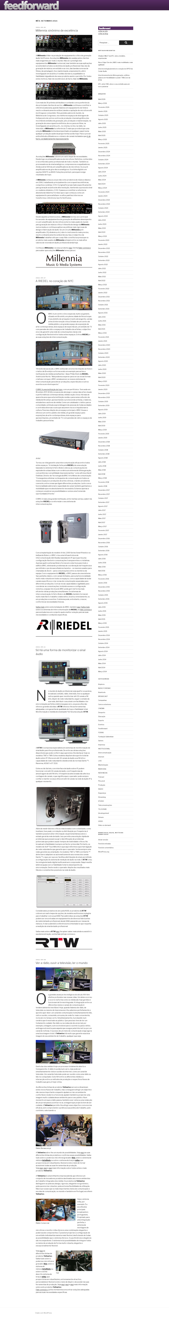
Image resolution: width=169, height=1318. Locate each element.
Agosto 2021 (102, 313)
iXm (73, 1158)
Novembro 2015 (104, 591)
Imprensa (101, 745)
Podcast (101, 777)
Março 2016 (102, 575)
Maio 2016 (102, 567)
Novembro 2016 (104, 542)
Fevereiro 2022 (103, 289)
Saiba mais (40, 607)
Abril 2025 (101, 135)
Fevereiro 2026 (103, 107)
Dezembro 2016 (104, 538)
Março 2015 (102, 623)
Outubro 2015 (103, 595)
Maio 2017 (102, 518)
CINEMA (101, 708)
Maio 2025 (102, 131)
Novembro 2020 (104, 349)
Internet (101, 757)
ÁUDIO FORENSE (104, 688)
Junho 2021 (102, 321)
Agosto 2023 (103, 216)
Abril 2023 (101, 232)
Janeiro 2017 (102, 534)
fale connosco (86, 610)
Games (100, 741)
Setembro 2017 (103, 502)
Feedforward (102, 728)
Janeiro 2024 (102, 196)
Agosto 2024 (103, 168)
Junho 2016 (102, 563)
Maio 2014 (102, 663)
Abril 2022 (101, 280)
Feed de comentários (106, 848)
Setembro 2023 (104, 212)
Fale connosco (42, 1290)
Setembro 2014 (103, 647)
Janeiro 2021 (102, 341)
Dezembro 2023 (104, 200)
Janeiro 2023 (102, 244)
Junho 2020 (102, 369)
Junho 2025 (102, 127)
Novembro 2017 (104, 494)
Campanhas (102, 700)
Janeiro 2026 (102, 111)
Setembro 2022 (104, 260)
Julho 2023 (102, 220)
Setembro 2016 (103, 550)
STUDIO (101, 801)
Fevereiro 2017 (103, 530)
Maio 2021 (102, 325)
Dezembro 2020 (104, 345)
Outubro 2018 (103, 450)
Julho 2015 (102, 607)
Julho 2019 (102, 413)
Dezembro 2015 (104, 587)
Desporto (101, 712)
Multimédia (102, 769)
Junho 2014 (102, 659)
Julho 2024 (102, 172)
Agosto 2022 (103, 264)
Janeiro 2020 (102, 389)
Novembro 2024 (104, 156)
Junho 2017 (102, 514)
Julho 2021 (102, 317)
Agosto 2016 (103, 555)
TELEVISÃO (102, 809)
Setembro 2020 (104, 357)
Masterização (103, 765)
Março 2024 (102, 188)
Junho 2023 (102, 224)
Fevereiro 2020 (103, 385)
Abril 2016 (101, 571)
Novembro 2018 (104, 446)
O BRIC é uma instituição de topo (49, 389)
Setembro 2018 (103, 454)
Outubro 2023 (103, 208)
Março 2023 (102, 236)
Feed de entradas (104, 844)
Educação (101, 716)
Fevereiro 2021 (103, 337)
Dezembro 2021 (104, 297)
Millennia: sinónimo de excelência (57, 30)
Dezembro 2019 (104, 393)
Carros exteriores (104, 704)
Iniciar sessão (103, 840)
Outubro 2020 (103, 353)
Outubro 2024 (103, 160)
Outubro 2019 (103, 401)
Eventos (101, 724)
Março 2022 (102, 285)
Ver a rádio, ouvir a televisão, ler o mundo (62, 963)
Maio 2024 (102, 180)
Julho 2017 (102, 510)
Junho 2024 (102, 176)
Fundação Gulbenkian (105, 737)
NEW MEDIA (102, 773)
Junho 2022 (102, 272)
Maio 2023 (102, 228)
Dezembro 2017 (104, 490)
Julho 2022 (102, 268)
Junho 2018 (102, 466)
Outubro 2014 (103, 643)
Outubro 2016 (103, 546)
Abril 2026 (101, 99)
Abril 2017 (101, 522)
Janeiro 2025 (102, 147)
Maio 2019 (102, 422)
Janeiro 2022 (102, 293)
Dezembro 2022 (104, 248)
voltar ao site (103, 31)
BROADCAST (103, 696)
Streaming (102, 797)
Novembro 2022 (104, 252)
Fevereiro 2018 (103, 482)
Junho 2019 (102, 417)
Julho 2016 (102, 559)
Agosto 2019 (103, 409)
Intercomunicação (104, 753)
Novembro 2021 (104, 301)
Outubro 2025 (103, 115)
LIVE (100, 761)
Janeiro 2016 (102, 583)
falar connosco (84, 248)
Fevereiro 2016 (103, 579)
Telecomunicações (105, 805)
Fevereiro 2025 (103, 143)
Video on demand (104, 825)
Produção (101, 785)
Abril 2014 (101, 667)
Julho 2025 (102, 123)
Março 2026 (102, 103)
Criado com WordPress (43, 1313)
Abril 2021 (101, 329)
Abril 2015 (101, 619)
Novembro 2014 (104, 639)
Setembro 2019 (103, 405)
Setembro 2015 (103, 599)
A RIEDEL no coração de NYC (55, 281)
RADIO (100, 789)
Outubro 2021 (103, 305)
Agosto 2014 (103, 651)
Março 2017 (102, 526)
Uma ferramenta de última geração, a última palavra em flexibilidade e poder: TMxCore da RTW (114, 77)
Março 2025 (102, 139)
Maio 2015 (102, 615)
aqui (70, 248)
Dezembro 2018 (104, 442)
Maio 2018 (102, 470)
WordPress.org (103, 852)
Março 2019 (102, 430)
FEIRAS (101, 732)
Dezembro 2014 (104, 635)
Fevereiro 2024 (103, 192)
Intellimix (46, 1160)
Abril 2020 (102, 377)
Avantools (102, 692)
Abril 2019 (101, 426)
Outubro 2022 (103, 256)
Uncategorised (103, 813)
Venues (101, 817)
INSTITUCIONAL (104, 749)
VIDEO (100, 821)
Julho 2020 (102, 365)
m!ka (77, 1160)
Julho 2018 (102, 462)
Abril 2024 (101, 184)
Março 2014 (102, 671)
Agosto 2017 (102, 506)
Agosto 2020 (103, 361)
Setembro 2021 (103, 309)
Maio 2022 (102, 276)
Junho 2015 (102, 611)
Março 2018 (102, 478)
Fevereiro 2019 (103, 434)
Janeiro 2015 (102, 631)
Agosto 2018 (103, 458)
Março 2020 (102, 381)
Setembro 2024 (104, 164)
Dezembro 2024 (104, 152)
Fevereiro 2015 (103, 627)
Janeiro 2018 (102, 486)
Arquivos (101, 684)
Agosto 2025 (103, 119)
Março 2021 (102, 333)
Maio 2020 (102, 373)
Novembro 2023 (104, 204)
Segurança (102, 793)
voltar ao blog (103, 33)
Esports (101, 720)
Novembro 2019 (104, 397)
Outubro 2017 (103, 498)
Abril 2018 (101, 474)
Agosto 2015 (103, 603)
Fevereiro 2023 (103, 240)
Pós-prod (101, 781)
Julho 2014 (102, 655)
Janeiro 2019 (102, 438)
